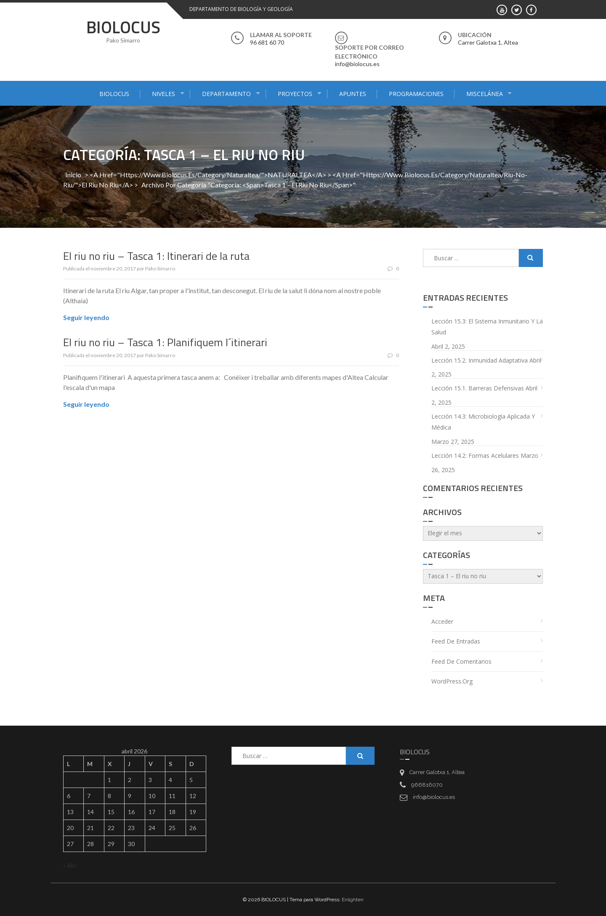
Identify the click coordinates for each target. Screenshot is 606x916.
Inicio (73, 175)
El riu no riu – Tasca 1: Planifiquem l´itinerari (165, 342)
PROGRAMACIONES (416, 94)
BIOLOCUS (123, 27)
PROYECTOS (295, 94)
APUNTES (352, 94)
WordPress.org (452, 681)
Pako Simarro (160, 268)
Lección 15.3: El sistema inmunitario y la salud (487, 326)
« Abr (70, 865)
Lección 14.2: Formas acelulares (475, 455)
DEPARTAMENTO (226, 94)
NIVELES (163, 94)
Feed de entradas (455, 641)
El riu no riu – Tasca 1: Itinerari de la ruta (156, 256)
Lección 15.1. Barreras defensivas (477, 388)
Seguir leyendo (86, 317)
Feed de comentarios (461, 661)
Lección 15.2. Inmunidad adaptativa (479, 360)
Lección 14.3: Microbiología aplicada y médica (483, 422)
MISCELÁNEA (484, 94)
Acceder (442, 621)
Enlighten (353, 900)
